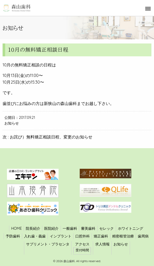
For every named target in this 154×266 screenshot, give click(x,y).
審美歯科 (88, 228)
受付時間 (82, 250)
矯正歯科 (101, 236)
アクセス (82, 244)
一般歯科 (70, 228)
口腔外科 (82, 236)
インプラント (60, 236)
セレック (106, 228)
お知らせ (11, 123)
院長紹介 (33, 228)
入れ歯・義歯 (35, 236)
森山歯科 (69, 261)
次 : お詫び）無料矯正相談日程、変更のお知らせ (47, 136)
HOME (16, 228)
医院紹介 (51, 228)
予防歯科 (13, 236)
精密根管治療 (123, 236)
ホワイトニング (130, 228)
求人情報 (102, 244)
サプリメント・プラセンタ (47, 244)
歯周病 (143, 236)
